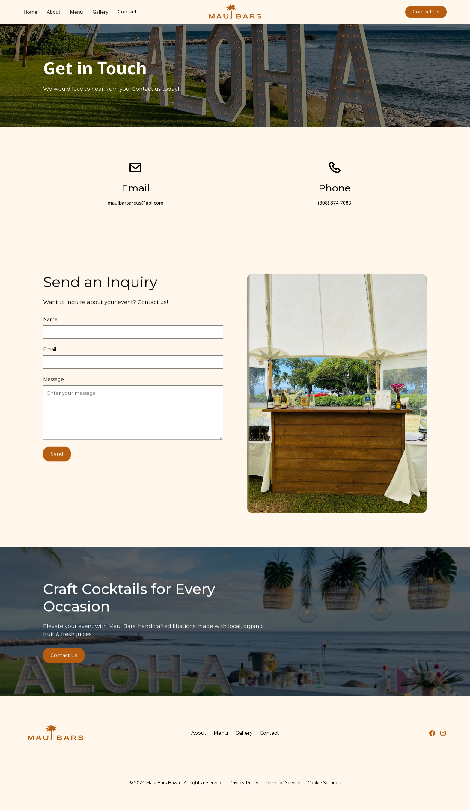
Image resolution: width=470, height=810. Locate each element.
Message (53, 395)
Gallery (101, 12)
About (53, 12)
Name (50, 335)
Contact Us (426, 12)
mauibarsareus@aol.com (136, 203)
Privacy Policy (243, 782)
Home (30, 12)
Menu (76, 12)
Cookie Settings (324, 782)
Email (49, 365)
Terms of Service (283, 782)
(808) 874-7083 (334, 203)
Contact (127, 12)
